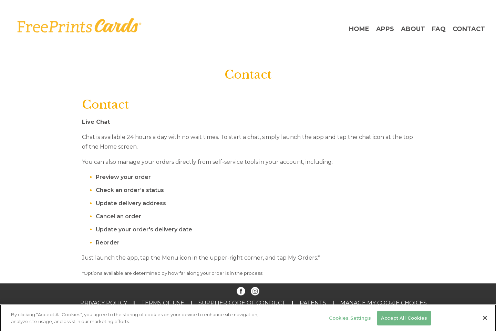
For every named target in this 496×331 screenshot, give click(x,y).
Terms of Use (162, 303)
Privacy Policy (103, 303)
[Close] (485, 320)
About (413, 29)
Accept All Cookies (404, 320)
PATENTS (313, 303)
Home (359, 29)
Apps (385, 29)
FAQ (439, 29)
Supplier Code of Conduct (242, 303)
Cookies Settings (350, 320)
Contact (469, 29)
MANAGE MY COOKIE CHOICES (383, 303)
